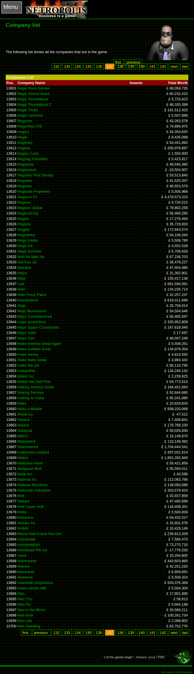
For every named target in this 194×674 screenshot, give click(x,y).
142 (163, 66)
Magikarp (25, 142)
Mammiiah (26, 572)
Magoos (24, 224)
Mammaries (27, 561)
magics (23, 132)
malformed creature (33, 452)
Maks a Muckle (30, 409)
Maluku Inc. (27, 523)
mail (21, 284)
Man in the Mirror (31, 610)
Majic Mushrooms (32, 311)
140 (142, 66)
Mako (22, 403)
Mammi (24, 566)
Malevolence (28, 447)
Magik (22, 137)
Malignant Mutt (30, 468)
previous (133, 62)
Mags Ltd (25, 246)
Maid (22, 278)
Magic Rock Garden (34, 88)
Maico (22, 273)
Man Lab (25, 621)
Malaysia (25, 430)
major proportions (32, 322)
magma (24, 148)
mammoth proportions (35, 582)
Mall (21, 496)
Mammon (25, 577)
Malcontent (27, 441)
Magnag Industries (33, 159)
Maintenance (28, 300)
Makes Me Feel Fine (34, 381)
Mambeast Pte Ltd (32, 550)
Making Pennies (31, 392)
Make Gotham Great (34, 349)
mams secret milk (32, 588)
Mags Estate (28, 240)
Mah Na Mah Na (31, 257)
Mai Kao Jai (27, 262)
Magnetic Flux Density (36, 175)
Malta (22, 512)
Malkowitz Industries (34, 490)
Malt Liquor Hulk (31, 506)
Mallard (24, 501)
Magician (25, 121)
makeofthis (26, 371)
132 (56, 66)
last (185, 66)
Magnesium (27, 170)
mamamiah (27, 539)
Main (22, 289)
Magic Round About (34, 94)
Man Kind (25, 615)
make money (28, 354)
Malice (23, 458)
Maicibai (24, 267)
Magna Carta (28, 153)
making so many (31, 398)
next (174, 66)
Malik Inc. (25, 474)
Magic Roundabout (33, 99)
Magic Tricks (28, 110)
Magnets (25, 186)
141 (152, 66)
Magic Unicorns (30, 115)
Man (21, 593)
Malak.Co (25, 414)
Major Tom (26, 338)
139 (131, 66)
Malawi (23, 425)
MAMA (23, 528)
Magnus (24, 202)
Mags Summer (29, 251)
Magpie (24, 229)
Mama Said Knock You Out (39, 534)
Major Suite (27, 333)
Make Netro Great (32, 360)
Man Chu (25, 599)
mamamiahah (29, 544)
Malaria (24, 419)
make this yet (28, 365)
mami (22, 555)
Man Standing (29, 626)
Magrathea (26, 235)
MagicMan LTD (30, 126)
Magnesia (26, 164)
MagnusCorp (28, 213)
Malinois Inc (27, 479)
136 (99, 66)
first (118, 62)
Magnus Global (30, 208)
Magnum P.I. (28, 197)
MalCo (23, 436)
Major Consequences (35, 316)
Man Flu (24, 604)
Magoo (23, 218)
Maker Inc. (26, 376)
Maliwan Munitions (33, 485)
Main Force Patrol (32, 295)
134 (78, 66)
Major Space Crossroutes (38, 327)
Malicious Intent (30, 463)
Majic (22, 305)
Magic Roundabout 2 (34, 104)
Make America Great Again (39, 343)
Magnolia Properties (34, 191)
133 (67, 66)
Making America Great (36, 387)
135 (88, 66)
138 (120, 66)
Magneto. (25, 180)
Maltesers (25, 517)
